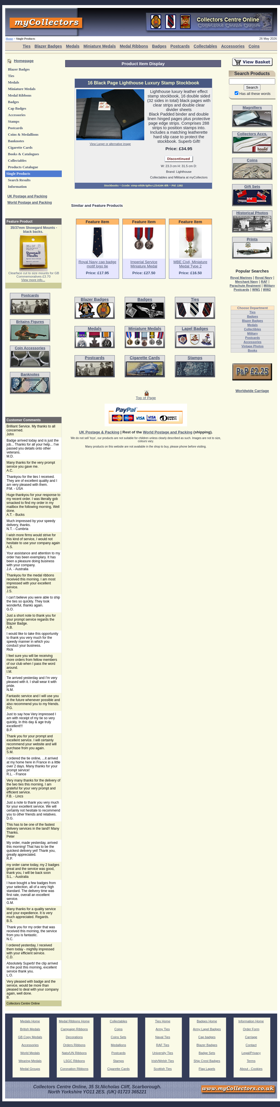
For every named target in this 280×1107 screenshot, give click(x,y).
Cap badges (207, 1037)
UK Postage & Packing (99, 432)
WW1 (256, 289)
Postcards (180, 46)
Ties (27, 46)
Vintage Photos (252, 346)
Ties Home (162, 1021)
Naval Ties (162, 1037)
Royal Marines (241, 277)
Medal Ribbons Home (74, 1021)
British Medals (30, 1029)
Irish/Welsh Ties (162, 1061)
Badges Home (207, 1021)
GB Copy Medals (30, 1037)
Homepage (24, 61)
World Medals (30, 1053)
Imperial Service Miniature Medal (143, 264)
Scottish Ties (163, 1068)
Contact (251, 1045)
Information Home (251, 1021)
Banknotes (16, 141)
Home (9, 38)
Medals (73, 46)
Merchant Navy (246, 281)
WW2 (267, 289)
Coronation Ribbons (74, 1068)
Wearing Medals (29, 1061)
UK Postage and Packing (27, 196)
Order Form (251, 1029)
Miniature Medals (99, 46)
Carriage (251, 1037)
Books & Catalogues (23, 154)
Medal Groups (30, 1068)
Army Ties (163, 1029)
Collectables (205, 46)
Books (252, 350)
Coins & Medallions (23, 135)
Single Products (18, 174)
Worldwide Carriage (252, 391)
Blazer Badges (48, 46)
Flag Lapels (207, 1068)
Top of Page (146, 396)
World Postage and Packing (29, 203)
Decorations (74, 1037)
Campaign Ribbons (74, 1029)
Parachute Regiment (245, 285)
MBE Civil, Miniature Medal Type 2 (190, 264)
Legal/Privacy (251, 1053)
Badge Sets (207, 1053)
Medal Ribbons (134, 46)
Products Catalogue (23, 167)
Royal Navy (263, 277)
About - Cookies (251, 1068)
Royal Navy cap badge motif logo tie (97, 264)
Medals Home (30, 1021)
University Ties (162, 1053)
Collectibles (252, 329)
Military (252, 333)
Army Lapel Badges (207, 1029)
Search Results (19, 180)
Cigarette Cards (20, 148)
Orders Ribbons (74, 1045)
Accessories (233, 46)
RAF (264, 281)
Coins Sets (118, 1037)
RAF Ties (162, 1045)
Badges (159, 46)
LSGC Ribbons (74, 1061)
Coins (254, 46)
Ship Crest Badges (207, 1061)
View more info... (33, 280)
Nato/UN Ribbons (74, 1053)
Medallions (118, 1045)
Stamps (13, 122)
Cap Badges (17, 108)
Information (17, 187)
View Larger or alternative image (110, 144)
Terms (251, 1061)
